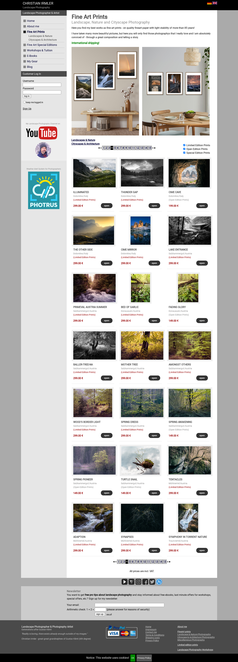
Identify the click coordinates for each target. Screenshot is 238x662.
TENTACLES (175, 479)
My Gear (32, 61)
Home (31, 20)
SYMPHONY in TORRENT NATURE (188, 536)
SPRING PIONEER (83, 479)
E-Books (32, 55)
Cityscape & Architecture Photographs (196, 637)
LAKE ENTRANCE (178, 249)
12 (137, 147)
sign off (109, 614)
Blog (29, 66)
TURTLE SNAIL (129, 479)
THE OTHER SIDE (83, 249)
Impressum (150, 629)
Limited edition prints (187, 645)
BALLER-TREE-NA (83, 364)
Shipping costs (152, 637)
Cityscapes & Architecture (43, 39)
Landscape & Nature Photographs (194, 634)
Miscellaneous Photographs (191, 640)
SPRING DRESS (129, 422)
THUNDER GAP (129, 192)
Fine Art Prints (36, 31)
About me (33, 26)
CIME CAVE (175, 192)
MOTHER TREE (129, 364)
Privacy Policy (144, 658)
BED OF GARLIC (130, 307)
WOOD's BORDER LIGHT (87, 422)
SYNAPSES (127, 536)
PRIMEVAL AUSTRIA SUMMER (90, 307)
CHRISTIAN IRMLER (38, 3)
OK (132, 658)
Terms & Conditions (154, 635)
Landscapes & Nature (40, 36)
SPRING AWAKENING (180, 422)
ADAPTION (79, 536)
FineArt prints (184, 631)
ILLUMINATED (81, 192)
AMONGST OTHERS (180, 364)
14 (145, 147)
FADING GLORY (177, 307)
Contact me (151, 632)
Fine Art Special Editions (42, 44)
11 (133, 147)
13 (141, 147)
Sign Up (27, 108)
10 (129, 147)
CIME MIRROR (129, 249)
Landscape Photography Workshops (195, 649)
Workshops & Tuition (39, 50)
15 (149, 147)
